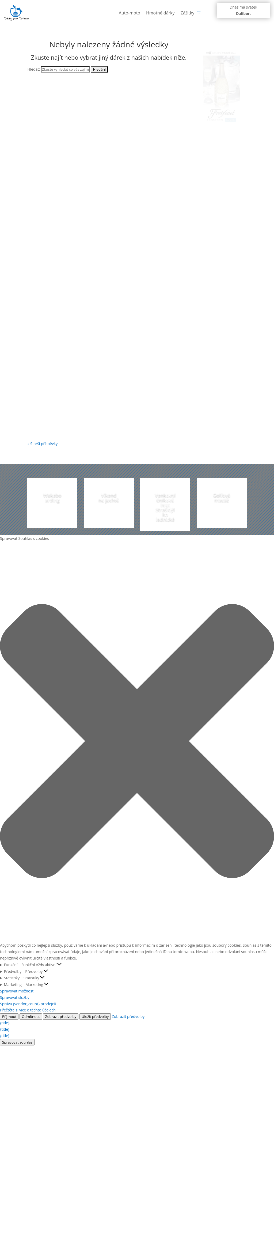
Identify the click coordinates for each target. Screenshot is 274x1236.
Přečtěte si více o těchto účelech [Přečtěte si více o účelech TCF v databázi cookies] (28, 1010)
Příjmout (9, 1016)
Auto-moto (129, 13)
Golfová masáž (221, 497)
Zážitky (188, 13)
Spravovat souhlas (17, 1042)
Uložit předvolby (95, 1016)
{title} (4, 1022)
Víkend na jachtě (108, 497)
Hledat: (33, 69)
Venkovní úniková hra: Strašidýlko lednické (165, 507)
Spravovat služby (14, 997)
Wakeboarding (52, 497)
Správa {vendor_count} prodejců (28, 1003)
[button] (137, 742)
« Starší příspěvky (42, 443)
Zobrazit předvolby (61, 1016)
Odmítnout (31, 1016)
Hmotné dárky (160, 13)
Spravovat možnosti (17, 991)
